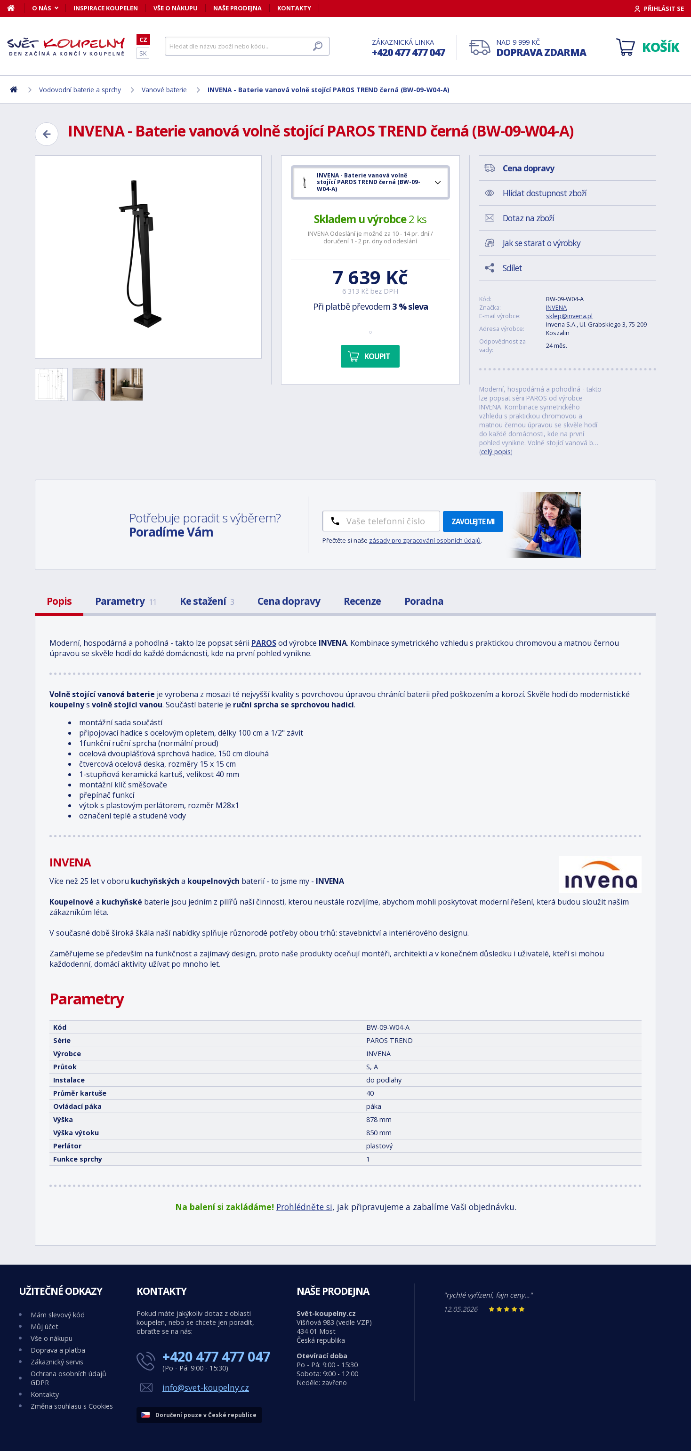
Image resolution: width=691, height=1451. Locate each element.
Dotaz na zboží (528, 218)
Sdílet (512, 267)
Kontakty (294, 8)
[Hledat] (247, 46)
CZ (143, 39)
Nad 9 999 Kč (541, 48)
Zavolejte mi (473, 521)
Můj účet (44, 1326)
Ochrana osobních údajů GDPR (68, 1378)
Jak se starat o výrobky (541, 243)
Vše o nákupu (175, 8)
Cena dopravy (288, 601)
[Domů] (15, 8)
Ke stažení (207, 601)
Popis (59, 601)
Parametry (125, 601)
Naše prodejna (237, 8)
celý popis (496, 451)
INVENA (556, 307)
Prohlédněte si (304, 1206)
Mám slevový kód (58, 1314)
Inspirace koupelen (105, 8)
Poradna (423, 601)
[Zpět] (46, 134)
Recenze (362, 601)
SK (142, 53)
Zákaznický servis (57, 1361)
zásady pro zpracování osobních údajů (425, 540)
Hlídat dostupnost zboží (545, 193)
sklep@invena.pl (569, 316)
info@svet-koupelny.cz (205, 1387)
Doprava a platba (58, 1350)
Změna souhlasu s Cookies (72, 1406)
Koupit (377, 356)
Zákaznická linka (408, 48)
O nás (41, 8)
